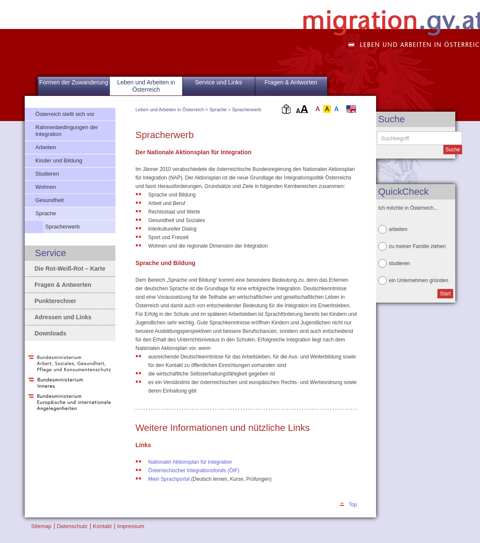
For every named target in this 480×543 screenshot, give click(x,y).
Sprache (218, 109)
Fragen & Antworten (290, 82)
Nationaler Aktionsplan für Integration (190, 462)
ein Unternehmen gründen (418, 280)
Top (353, 505)
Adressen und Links (63, 317)
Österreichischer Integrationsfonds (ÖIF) (193, 471)
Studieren (47, 173)
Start (445, 294)
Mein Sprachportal (169, 479)
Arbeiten (45, 147)
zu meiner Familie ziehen (417, 246)
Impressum (130, 526)
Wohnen (45, 187)
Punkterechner (55, 300)
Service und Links (218, 82)
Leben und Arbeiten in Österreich (169, 109)
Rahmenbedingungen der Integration (66, 130)
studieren (399, 263)
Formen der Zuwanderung (73, 82)
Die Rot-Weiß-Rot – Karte (69, 268)
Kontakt (102, 526)
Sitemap (41, 526)
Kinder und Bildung (58, 160)
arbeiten (398, 229)
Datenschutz (72, 526)
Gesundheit (49, 200)
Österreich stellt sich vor (65, 114)
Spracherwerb (246, 109)
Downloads (50, 333)
